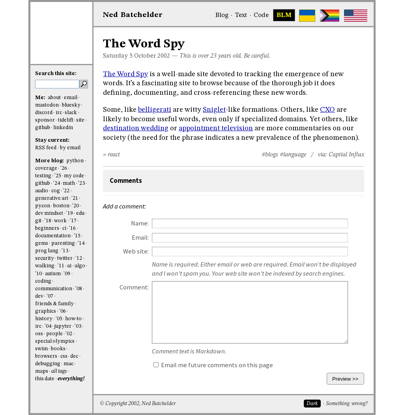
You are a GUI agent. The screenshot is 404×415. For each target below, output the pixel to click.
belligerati (154, 109)
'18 (48, 220)
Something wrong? (346, 403)
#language (293, 155)
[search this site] (57, 84)
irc (59, 112)
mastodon (47, 105)
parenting (63, 243)
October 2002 (152, 56)
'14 (81, 243)
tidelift (65, 120)
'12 (78, 258)
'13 (65, 251)
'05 (59, 318)
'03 (78, 326)
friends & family (54, 303)
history (43, 318)
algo (80, 266)
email (70, 97)
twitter (65, 258)
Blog (221, 15)
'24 (56, 183)
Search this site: (56, 73)
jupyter (62, 326)
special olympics (55, 341)
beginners (47, 228)
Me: (41, 97)
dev (39, 296)
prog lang (46, 251)
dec (74, 356)
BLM (284, 15)
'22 (66, 190)
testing (43, 175)
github (42, 127)
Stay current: (52, 140)
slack (71, 112)
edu (80, 213)
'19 (69, 213)
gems (41, 243)
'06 (62, 311)
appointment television (216, 128)
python (75, 160)
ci (64, 228)
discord (43, 112)
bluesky (71, 105)
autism (53, 273)
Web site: (136, 251)
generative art (51, 198)
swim (41, 348)
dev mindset (49, 213)
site (80, 120)
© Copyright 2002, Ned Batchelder (138, 403)
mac (68, 363)
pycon (42, 205)
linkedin (63, 127)
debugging (47, 363)
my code (74, 175)
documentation (53, 235)
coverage (46, 168)
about (54, 97)
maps (41, 371)
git (38, 220)
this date (44, 378)
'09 (67, 273)
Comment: (134, 287)
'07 (50, 296)
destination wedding (135, 128)
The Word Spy (125, 74)
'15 (77, 235)
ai (69, 266)
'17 (73, 220)
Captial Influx (346, 155)
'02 (68, 333)
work (60, 220)
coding (43, 281)
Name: (140, 223)
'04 (48, 326)
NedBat (133, 15)
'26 (63, 168)
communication (53, 288)
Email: (140, 237)
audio (41, 190)
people (54, 333)
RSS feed (45, 147)
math (69, 183)
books (58, 348)
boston (61, 205)
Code (261, 15)
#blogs (270, 155)
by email (70, 147)
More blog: (50, 160)
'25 (57, 175)
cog (55, 190)
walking (44, 266)
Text (241, 15)
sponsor (45, 120)
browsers (46, 356)
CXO (327, 109)
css (63, 356)
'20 (75, 205)
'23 (81, 183)
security (44, 258)
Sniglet (214, 109)
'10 (38, 273)
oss (39, 333)
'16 (72, 228)
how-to (73, 318)
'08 (78, 288)
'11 (61, 266)
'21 (74, 198)
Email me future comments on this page (213, 365)
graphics (45, 311)
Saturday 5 (118, 56)
